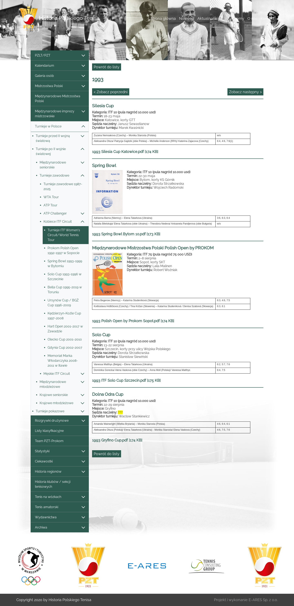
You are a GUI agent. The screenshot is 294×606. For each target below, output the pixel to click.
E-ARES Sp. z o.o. (263, 600)
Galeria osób (60, 76)
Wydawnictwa (60, 517)
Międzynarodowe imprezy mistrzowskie (60, 113)
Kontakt (267, 18)
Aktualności (207, 18)
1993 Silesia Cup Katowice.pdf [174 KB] (125, 151)
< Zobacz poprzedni (111, 92)
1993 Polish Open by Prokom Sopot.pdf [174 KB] (133, 321)
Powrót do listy (106, 67)
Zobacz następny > (245, 92)
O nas (252, 18)
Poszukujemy (232, 18)
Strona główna (163, 18)
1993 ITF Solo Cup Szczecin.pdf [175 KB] (126, 380)
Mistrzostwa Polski (60, 86)
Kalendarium (60, 66)
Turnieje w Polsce (60, 126)
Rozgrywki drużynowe (60, 421)
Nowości (186, 18)
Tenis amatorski (60, 507)
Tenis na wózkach (60, 497)
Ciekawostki (60, 461)
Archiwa (60, 527)
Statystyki (60, 451)
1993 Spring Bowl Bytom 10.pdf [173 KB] (126, 234)
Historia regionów (60, 472)
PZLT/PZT (60, 55)
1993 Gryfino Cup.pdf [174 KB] (117, 440)
